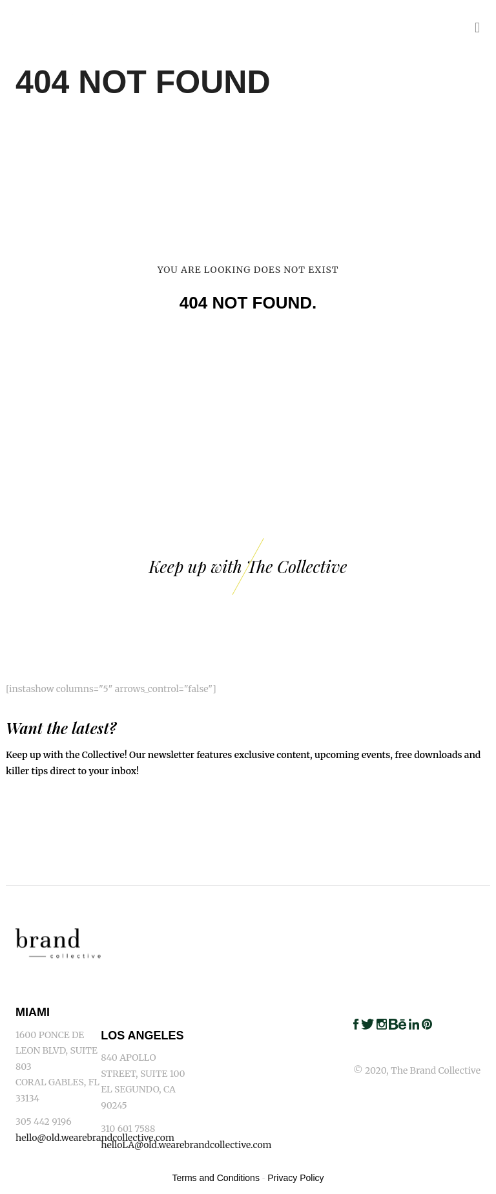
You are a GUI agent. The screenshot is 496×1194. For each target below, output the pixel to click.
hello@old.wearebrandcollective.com (95, 1138)
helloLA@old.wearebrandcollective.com (186, 1145)
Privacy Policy (295, 1178)
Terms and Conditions (216, 1178)
